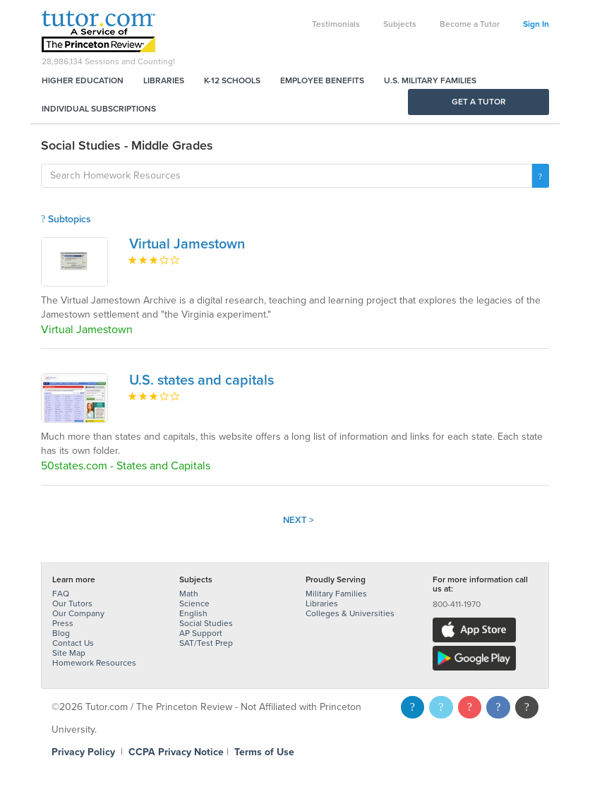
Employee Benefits (322, 80)
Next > (298, 520)
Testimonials (336, 24)
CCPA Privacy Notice (176, 752)
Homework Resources (94, 663)
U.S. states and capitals (201, 380)
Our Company (78, 613)
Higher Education (83, 80)
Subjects (399, 24)
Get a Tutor (479, 102)
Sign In (536, 24)
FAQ (60, 594)
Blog (61, 633)
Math (188, 594)
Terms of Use (264, 752)
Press (62, 623)
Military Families (336, 594)
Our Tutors (72, 603)
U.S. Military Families (430, 80)
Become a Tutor (470, 24)
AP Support (200, 633)
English (193, 613)
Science (194, 603)
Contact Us (73, 643)
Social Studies (206, 623)
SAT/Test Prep (206, 643)
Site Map (68, 653)
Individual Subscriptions (99, 109)
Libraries (163, 80)
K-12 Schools (232, 80)
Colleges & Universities (350, 613)
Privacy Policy (83, 752)
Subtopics (66, 219)
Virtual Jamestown (187, 244)
